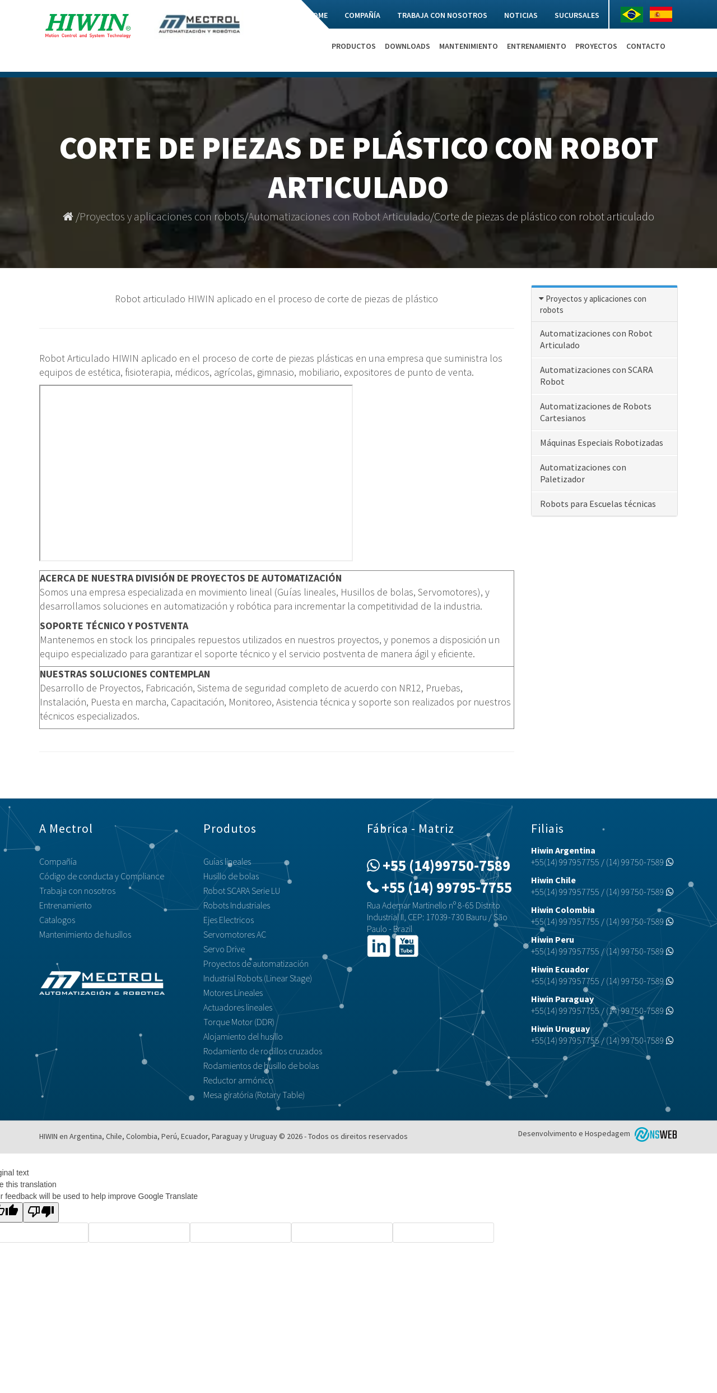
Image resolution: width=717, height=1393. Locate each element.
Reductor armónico (238, 1080)
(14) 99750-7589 (640, 862)
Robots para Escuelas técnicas (598, 503)
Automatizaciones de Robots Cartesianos (595, 411)
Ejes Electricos (228, 919)
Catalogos (57, 919)
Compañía (362, 15)
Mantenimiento (468, 46)
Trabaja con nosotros (442, 15)
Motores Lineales (233, 992)
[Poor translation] (41, 1212)
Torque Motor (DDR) (238, 1021)
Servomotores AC (234, 934)
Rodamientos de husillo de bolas (261, 1065)
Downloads (407, 46)
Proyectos (596, 46)
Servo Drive (224, 948)
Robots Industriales (236, 905)
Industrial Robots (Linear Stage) (257, 978)
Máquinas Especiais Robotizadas (601, 442)
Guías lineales (227, 861)
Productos (354, 46)
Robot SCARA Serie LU (241, 890)
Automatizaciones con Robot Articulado (339, 216)
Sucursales (577, 15)
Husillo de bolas (231, 876)
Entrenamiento (536, 46)
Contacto (645, 46)
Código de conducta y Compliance (101, 876)
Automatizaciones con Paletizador (583, 473)
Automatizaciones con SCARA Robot (596, 375)
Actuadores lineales (237, 1007)
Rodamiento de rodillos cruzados (262, 1051)
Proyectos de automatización (256, 963)
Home (318, 15)
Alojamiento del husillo (243, 1036)
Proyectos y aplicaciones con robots (162, 216)
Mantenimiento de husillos (85, 934)
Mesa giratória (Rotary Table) (254, 1094)
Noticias (521, 15)
